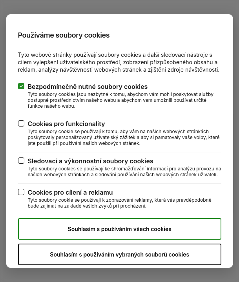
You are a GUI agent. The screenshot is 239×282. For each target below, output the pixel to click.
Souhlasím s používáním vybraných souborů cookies (119, 254)
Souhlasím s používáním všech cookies (119, 229)
